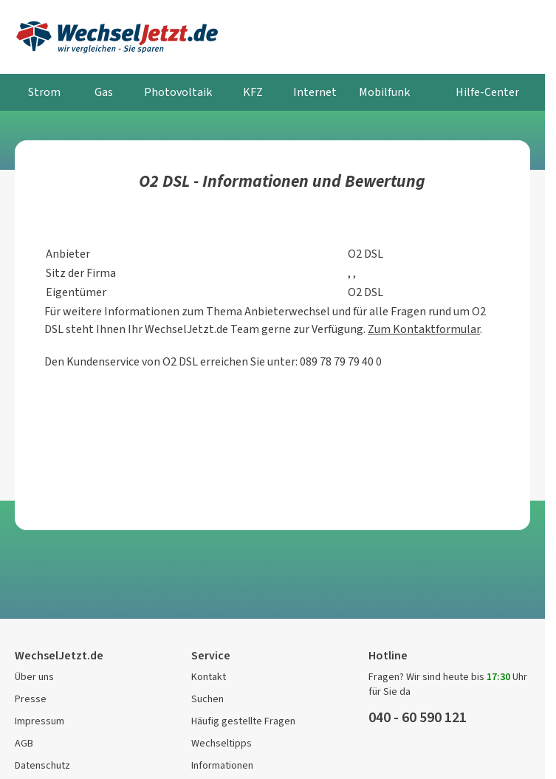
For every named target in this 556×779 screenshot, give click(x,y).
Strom (44, 92)
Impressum (39, 721)
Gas (104, 92)
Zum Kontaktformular (424, 329)
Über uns (34, 677)
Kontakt (208, 677)
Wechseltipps (221, 743)
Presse (31, 699)
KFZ (253, 92)
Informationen (222, 765)
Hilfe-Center (487, 92)
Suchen (207, 699)
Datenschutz (42, 765)
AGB (24, 743)
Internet (315, 92)
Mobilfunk (384, 92)
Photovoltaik (178, 92)
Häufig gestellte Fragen (243, 721)
